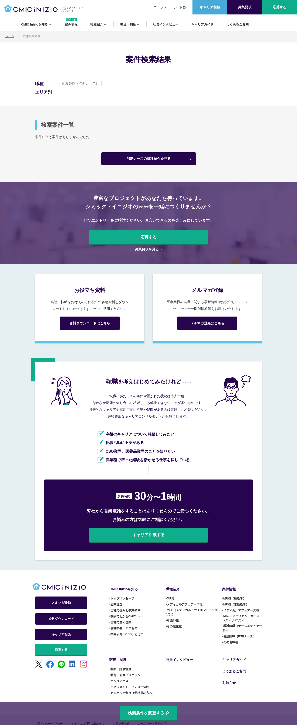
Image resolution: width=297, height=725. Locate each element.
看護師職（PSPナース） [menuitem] (239, 632)
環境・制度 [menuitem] (128, 24)
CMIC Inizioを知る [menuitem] (34, 24)
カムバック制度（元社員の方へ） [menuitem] (132, 685)
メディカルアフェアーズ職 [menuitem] (184, 600)
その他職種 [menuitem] (174, 622)
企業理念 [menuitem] (116, 600)
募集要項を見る (147, 249)
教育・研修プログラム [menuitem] (125, 667)
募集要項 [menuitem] (245, 7)
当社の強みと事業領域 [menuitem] (125, 606)
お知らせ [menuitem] (229, 669)
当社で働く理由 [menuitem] (120, 618)
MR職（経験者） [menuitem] (234, 595)
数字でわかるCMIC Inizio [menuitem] (127, 612)
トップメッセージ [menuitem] (122, 595)
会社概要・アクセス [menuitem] (123, 624)
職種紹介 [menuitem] (96, 24)
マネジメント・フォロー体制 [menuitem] (129, 679)
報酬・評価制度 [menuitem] (120, 661)
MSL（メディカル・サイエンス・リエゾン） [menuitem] (192, 608)
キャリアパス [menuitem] (119, 673)
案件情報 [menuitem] (71, 24)
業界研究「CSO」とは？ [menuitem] (127, 630)
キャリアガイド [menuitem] (202, 24)
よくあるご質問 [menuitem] (237, 24)
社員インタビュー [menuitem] (165, 24)
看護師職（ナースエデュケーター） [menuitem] (242, 624)
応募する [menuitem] (279, 7)
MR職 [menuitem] (170, 595)
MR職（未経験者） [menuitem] (236, 600)
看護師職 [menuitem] (173, 616)
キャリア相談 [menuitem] (210, 7)
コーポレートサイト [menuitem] (168, 7)
